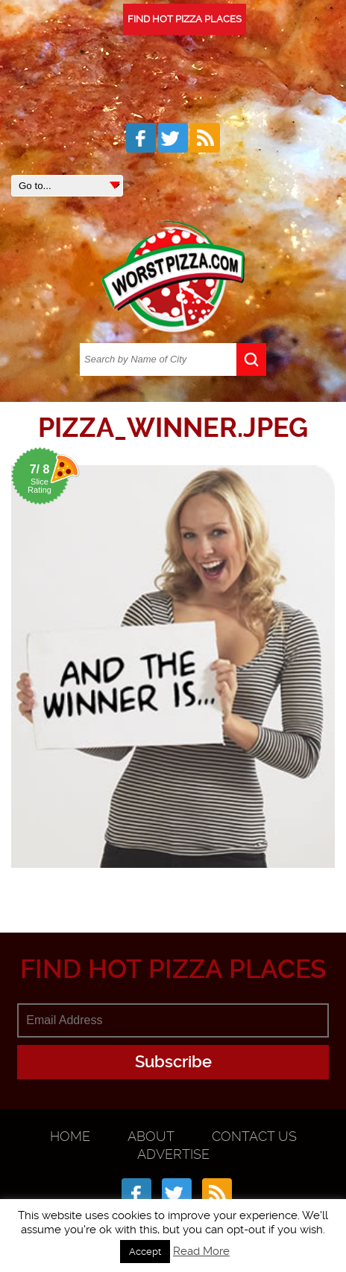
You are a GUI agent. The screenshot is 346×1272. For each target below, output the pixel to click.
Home (70, 1136)
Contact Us (254, 1136)
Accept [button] (145, 1251)
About (151, 1136)
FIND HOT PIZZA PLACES (185, 19)
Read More (201, 1251)
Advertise (173, 1154)
